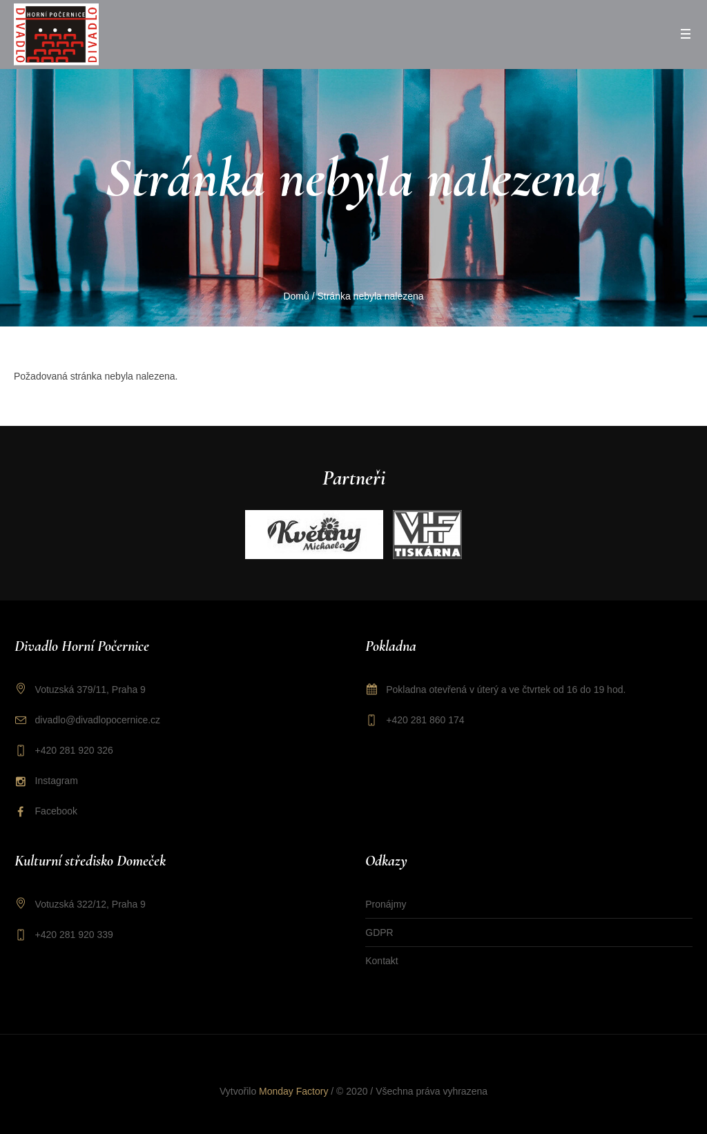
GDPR (379, 932)
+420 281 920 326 (74, 750)
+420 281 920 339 (74, 934)
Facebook (56, 811)
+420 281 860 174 (425, 719)
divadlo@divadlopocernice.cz (98, 719)
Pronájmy (385, 904)
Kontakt (381, 960)
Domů (296, 296)
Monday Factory (293, 1091)
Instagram (56, 780)
